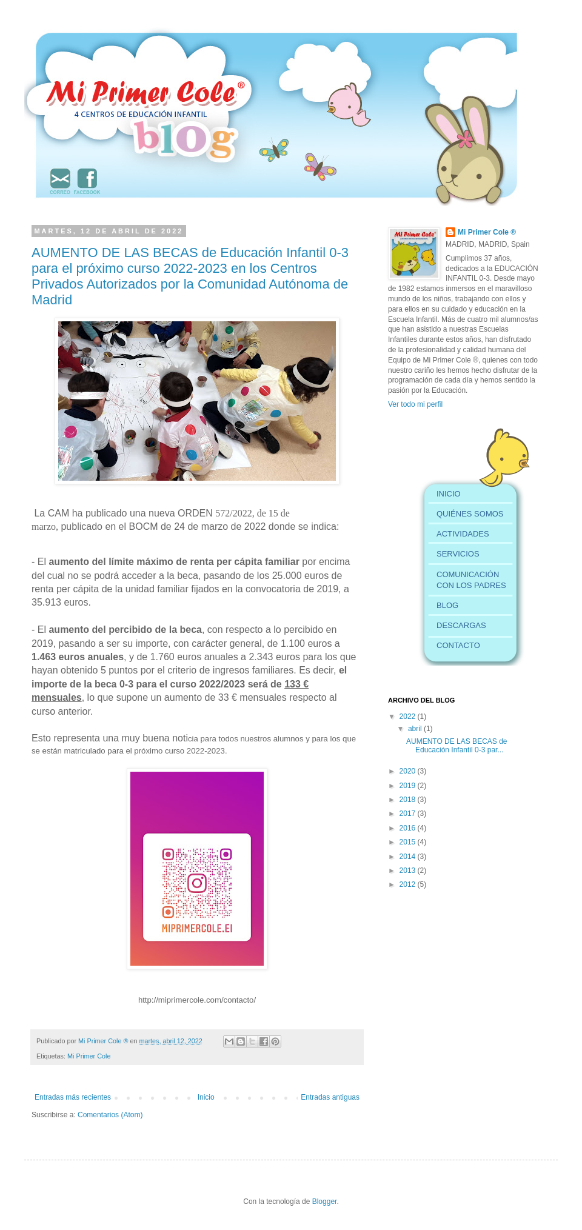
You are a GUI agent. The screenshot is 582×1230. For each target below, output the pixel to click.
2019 (409, 785)
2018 (409, 799)
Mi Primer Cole (88, 1056)
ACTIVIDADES (462, 533)
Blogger (324, 1201)
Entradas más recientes (73, 1097)
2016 (409, 828)
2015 (409, 842)
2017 (409, 813)
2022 (409, 716)
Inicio (206, 1097)
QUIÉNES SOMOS (470, 513)
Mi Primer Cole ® (104, 1040)
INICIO (448, 493)
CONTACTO (458, 645)
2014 (409, 856)
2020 (409, 771)
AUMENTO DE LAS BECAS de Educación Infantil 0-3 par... (456, 745)
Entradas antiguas (330, 1097)
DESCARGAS (461, 625)
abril (416, 728)
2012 (409, 884)
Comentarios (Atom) (110, 1115)
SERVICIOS (458, 553)
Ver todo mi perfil (415, 404)
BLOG (447, 605)
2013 (409, 870)
